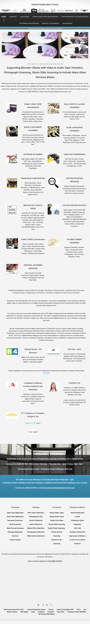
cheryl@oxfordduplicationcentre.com (59, 488)
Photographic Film (36, 516)
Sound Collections (36, 520)
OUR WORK (24, 17)
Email (41, 561)
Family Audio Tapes (57, 516)
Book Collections (36, 524)
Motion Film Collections (36, 528)
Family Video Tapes (57, 513)
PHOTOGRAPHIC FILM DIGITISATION (74, 17)
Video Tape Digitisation (15, 513)
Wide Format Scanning (15, 528)
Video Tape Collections (36, 513)
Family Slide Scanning (57, 524)
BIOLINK (46, 373)
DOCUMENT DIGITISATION (29, 23)
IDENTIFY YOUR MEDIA (50, 23)
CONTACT (13, 17)
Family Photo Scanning (57, 528)
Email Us (77, 543)
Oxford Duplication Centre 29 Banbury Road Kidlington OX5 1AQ (77, 520)
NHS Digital (24, 612)
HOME (3, 17)
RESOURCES (67, 23)
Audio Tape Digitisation (15, 516)
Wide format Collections (36, 536)
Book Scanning (15, 524)
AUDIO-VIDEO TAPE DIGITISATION (45, 17)
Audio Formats (15, 540)
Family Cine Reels (56, 520)
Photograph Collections (36, 532)
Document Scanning (15, 520)
